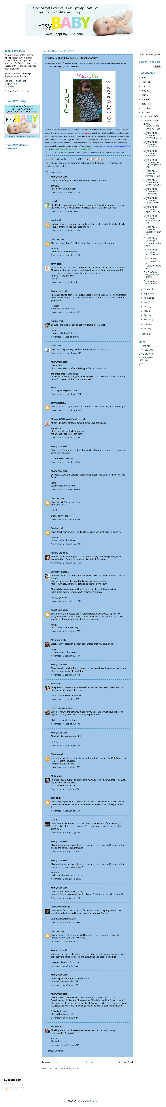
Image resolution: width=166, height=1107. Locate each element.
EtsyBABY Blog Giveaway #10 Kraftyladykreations (152, 163)
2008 (144, 113)
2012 (144, 95)
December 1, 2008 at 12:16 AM (65, 942)
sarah (53, 220)
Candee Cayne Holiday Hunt (150, 282)
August (147, 298)
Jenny (53, 264)
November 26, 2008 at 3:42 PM (65, 656)
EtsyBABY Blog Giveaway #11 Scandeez (151, 153)
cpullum (54, 321)
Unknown (55, 239)
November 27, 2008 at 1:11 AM (65, 699)
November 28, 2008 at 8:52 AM (65, 767)
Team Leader (23, 91)
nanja (53, 346)
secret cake (56, 610)
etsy (108, 163)
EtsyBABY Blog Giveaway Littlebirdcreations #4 (152, 230)
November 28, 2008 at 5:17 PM (65, 789)
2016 (144, 78)
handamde (117, 163)
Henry (53, 684)
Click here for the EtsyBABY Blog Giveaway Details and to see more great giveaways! (88, 152)
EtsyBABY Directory (148, 346)
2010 (144, 104)
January (148, 329)
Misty (53, 776)
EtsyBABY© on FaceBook (146, 359)
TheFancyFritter (58, 907)
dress (102, 163)
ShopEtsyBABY (12, 84)
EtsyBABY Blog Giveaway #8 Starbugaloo (151, 191)
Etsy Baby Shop (146, 350)
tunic (67, 166)
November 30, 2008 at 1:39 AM (65, 833)
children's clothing (90, 163)
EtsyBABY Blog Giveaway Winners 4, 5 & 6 (152, 135)
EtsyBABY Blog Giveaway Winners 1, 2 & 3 (152, 173)
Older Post (126, 1062)
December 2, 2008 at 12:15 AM (65, 1045)
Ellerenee (55, 755)
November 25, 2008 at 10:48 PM (66, 353)
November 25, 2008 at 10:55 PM (66, 394)
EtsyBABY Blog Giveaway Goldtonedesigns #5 (152, 219)
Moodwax (55, 640)
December (149, 116)
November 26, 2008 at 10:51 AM (66, 563)
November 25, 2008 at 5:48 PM (65, 313)
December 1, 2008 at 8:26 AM (64, 966)
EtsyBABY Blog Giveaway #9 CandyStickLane (152, 182)
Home (89, 1062)
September (149, 294)
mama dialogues (59, 708)
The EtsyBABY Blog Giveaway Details (151, 274)
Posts (9, 1084)
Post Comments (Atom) (66, 1069)
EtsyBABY (9, 87)
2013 (144, 91)
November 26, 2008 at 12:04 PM (66, 601)
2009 (144, 108)
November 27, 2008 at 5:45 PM (65, 724)
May (146, 311)
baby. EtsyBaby (59, 163)
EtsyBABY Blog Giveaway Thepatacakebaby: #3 (152, 242)
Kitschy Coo (56, 553)
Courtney (55, 528)
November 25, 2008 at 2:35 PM (65, 255)
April (146, 315)
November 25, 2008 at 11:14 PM (65, 438)
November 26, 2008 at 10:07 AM (66, 544)
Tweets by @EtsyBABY (149, 55)
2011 (144, 99)
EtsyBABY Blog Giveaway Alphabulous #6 (152, 209)
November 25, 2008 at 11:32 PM (65, 490)
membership (21, 76)
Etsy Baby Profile (146, 354)
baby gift (22, 81)
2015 (144, 82)
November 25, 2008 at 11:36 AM (65, 212)
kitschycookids (52, 166)
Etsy (141, 364)
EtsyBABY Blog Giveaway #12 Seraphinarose (151, 144)
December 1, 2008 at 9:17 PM (64, 1018)
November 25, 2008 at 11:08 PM (66, 410)
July (146, 302)
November (149, 121)
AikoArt (54, 1027)
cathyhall (55, 403)
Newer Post (50, 1062)
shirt (62, 166)
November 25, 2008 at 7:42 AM (65, 193)
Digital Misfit (57, 572)
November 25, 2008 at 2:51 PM (65, 282)
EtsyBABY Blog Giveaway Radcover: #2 (151, 252)
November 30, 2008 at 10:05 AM (66, 879)
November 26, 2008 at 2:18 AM (65, 520)
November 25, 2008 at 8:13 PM (65, 337)
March (147, 320)
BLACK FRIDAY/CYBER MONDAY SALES (152, 126)
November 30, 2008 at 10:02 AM (66, 852)
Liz (52, 201)
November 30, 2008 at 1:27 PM (65, 898)
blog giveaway (74, 163)
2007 (144, 334)
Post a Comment (56, 1051)
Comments (12, 1089)
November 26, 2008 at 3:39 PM (65, 631)
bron (53, 798)
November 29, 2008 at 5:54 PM (65, 811)
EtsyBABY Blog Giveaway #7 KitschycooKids (152, 200)
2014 (144, 86)
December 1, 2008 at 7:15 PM (64, 985)
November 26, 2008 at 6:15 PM (65, 675)
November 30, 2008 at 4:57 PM (65, 923)
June (146, 307)
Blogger (93, 1101)
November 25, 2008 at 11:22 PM (65, 462)
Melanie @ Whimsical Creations (65, 419)
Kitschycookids (60, 130)
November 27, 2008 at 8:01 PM (65, 746)
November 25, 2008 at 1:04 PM (65, 231)
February (148, 324)
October (148, 289)
